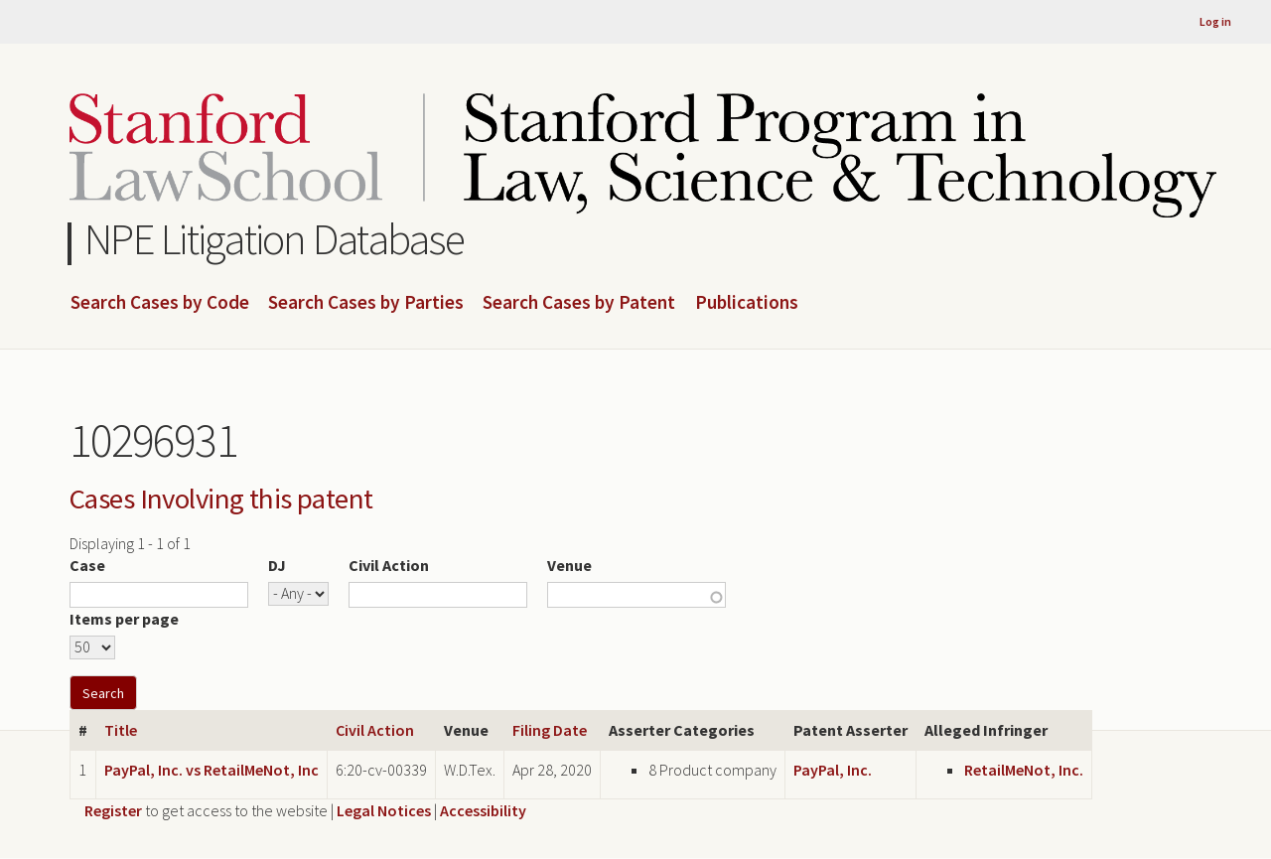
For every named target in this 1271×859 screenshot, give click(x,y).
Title (120, 730)
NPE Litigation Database (274, 239)
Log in (1215, 21)
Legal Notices (384, 810)
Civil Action (389, 565)
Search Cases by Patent (579, 303)
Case (87, 565)
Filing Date (549, 730)
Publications (746, 303)
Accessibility (483, 810)
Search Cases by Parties (366, 303)
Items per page (124, 619)
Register (113, 810)
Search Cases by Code (160, 303)
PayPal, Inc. (832, 770)
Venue (569, 565)
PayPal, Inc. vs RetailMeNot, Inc (211, 770)
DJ (277, 565)
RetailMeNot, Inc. (1023, 770)
